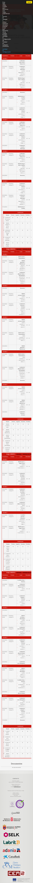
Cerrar (29, 2)
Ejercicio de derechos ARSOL (15, 796)
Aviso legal (16, 795)
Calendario (18, 249)
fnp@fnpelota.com (17, 786)
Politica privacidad (15, 794)
